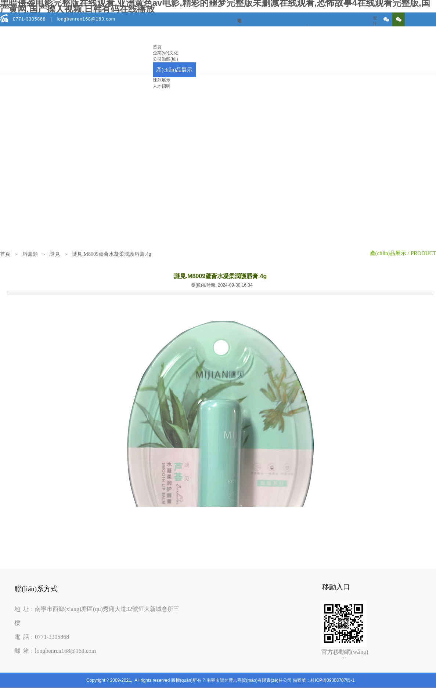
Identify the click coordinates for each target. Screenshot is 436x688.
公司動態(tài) (165, 59)
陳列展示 (161, 80)
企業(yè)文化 (165, 52)
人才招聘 (161, 86)
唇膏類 (30, 254)
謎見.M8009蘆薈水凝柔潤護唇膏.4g (111, 254)
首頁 (157, 47)
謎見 (55, 254)
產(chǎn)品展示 (174, 70)
